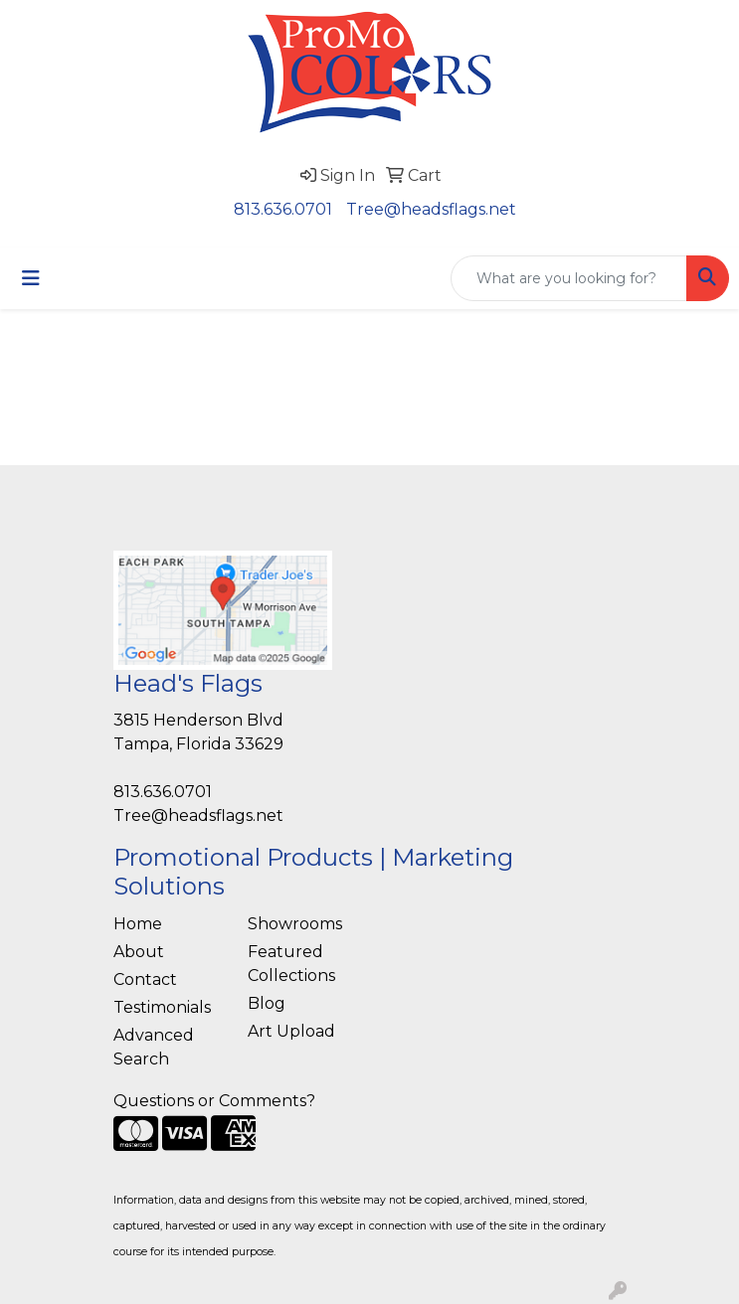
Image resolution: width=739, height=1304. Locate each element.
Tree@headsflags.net (431, 209)
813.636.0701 (283, 209)
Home (137, 923)
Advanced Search (153, 1047)
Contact (145, 979)
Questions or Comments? (214, 1100)
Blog (266, 1003)
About (138, 951)
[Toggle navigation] (31, 278)
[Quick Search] (569, 278)
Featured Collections (291, 963)
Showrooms (295, 923)
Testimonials (162, 1007)
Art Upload (291, 1031)
